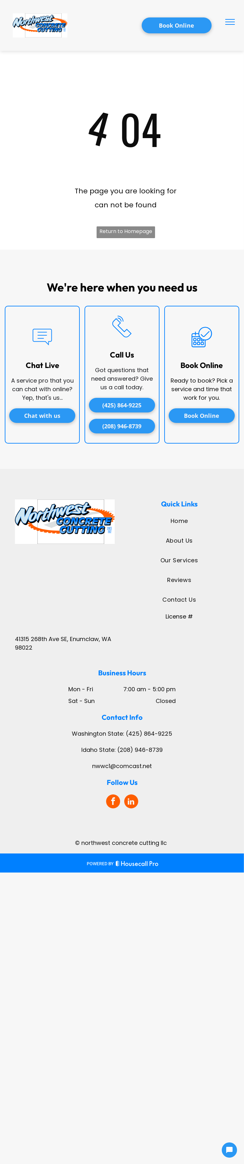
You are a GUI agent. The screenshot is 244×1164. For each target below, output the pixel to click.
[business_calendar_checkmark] (202, 352)
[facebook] (113, 802)
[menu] (230, 22)
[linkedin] (131, 802)
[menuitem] (179, 521)
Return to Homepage (125, 231)
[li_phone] (122, 341)
